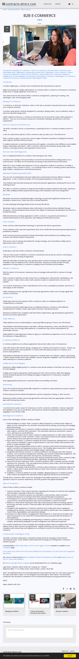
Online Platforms (46, 74)
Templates (7, 547)
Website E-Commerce (20, 74)
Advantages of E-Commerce (13, 416)
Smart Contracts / (61, 72)
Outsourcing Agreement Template (17, 563)
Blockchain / (50, 72)
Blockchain (6, 194)
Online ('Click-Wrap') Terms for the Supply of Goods (32, 546)
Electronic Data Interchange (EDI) (14, 152)
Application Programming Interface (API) (17, 173)
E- (3, 340)
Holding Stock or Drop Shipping (14, 363)
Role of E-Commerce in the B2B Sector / (46, 70)
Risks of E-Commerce (11, 78)
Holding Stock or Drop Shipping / (14, 76)
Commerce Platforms (11, 340)
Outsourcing (30, 76)
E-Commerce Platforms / (61, 74)
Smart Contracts (8, 222)
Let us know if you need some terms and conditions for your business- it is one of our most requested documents (39, 552)
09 (7, 597)
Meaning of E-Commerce (11, 101)
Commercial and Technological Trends (33, 78)
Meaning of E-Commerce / (22, 70)
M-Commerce (34, 74)
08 (58, 597)
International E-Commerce (45, 76)
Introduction (7, 70)
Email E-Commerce (9, 247)
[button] (66, 4)
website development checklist (47, 557)
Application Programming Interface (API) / (31, 72)
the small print (30, 557)
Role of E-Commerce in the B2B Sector (16, 125)
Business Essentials (13, 10)
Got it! (70, 656)
